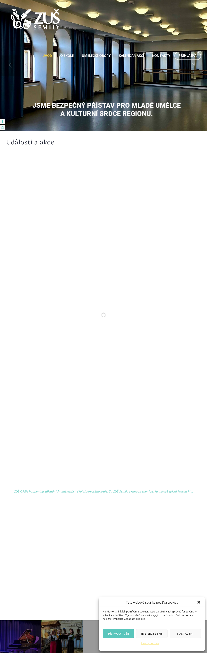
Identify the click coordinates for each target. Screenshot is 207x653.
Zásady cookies (150, 643)
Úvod (47, 55)
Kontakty (161, 55)
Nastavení (185, 633)
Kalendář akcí (131, 55)
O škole (67, 55)
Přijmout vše (118, 633)
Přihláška (187, 55)
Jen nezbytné (152, 633)
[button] (199, 602)
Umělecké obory (96, 55)
